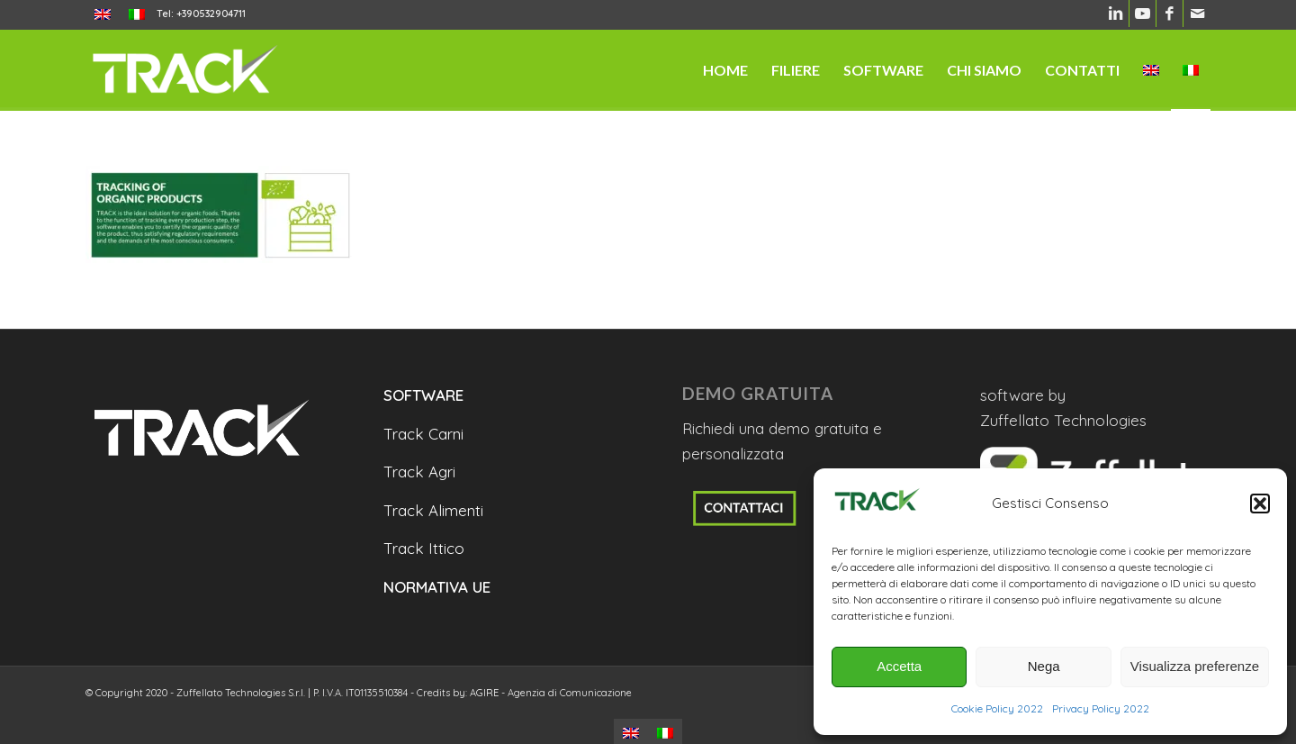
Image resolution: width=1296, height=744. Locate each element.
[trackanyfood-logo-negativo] (185, 70)
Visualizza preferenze (1194, 666)
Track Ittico (423, 548)
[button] (1260, 503)
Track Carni (423, 433)
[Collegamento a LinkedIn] (1115, 13)
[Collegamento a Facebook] (1169, 13)
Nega (1044, 666)
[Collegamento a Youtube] (1143, 13)
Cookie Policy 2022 (997, 708)
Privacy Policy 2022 (1100, 708)
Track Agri (419, 471)
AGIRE (484, 692)
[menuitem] (103, 15)
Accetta (899, 666)
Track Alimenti (433, 510)
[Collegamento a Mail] (1197, 13)
